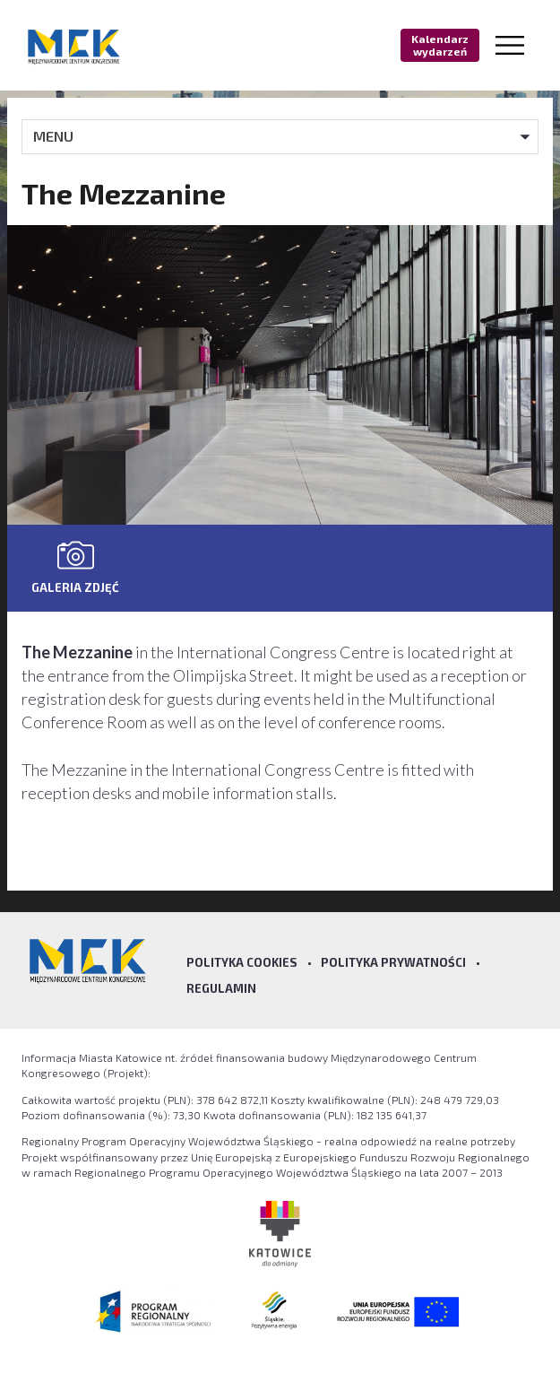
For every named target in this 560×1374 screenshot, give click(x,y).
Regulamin (221, 988)
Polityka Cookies (241, 962)
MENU (53, 135)
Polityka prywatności (393, 962)
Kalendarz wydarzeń (440, 44)
